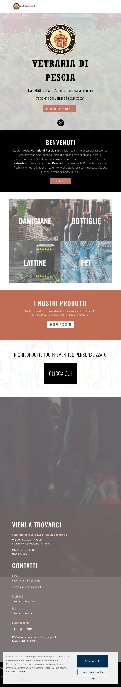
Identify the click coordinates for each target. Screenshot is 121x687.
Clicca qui (60, 373)
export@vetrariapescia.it (26, 580)
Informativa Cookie (15, 671)
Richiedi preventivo (59, 108)
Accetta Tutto (92, 661)
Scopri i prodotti (60, 324)
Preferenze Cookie (93, 672)
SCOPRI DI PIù (60, 181)
